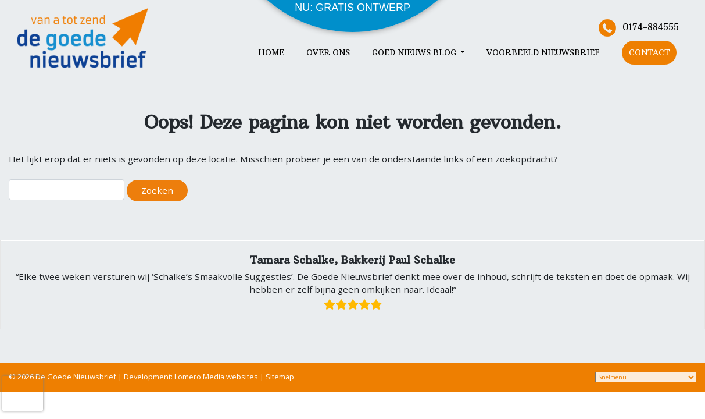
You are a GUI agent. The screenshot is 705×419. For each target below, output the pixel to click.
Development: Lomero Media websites (192, 376)
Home (271, 53)
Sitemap (280, 376)
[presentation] (22, 393)
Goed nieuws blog (415, 53)
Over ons (328, 53)
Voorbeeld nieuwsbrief (543, 53)
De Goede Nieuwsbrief (75, 376)
